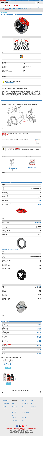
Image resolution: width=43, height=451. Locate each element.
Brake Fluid (8, 382)
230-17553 (39, 336)
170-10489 (39, 255)
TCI (19, 137)
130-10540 (39, 332)
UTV (15, 0)
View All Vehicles (37, 138)
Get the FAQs (14, 426)
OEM (21, 0)
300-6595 (39, 339)
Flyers (13, 417)
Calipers (23, 420)
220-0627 (39, 341)
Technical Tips (14, 432)
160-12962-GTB (38, 222)
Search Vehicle (24, 414)
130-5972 (39, 324)
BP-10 (39, 204)
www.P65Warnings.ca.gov (10, 82)
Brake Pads (32, 415)
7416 (40, 200)
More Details (8, 367)
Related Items (3, 12)
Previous (3, 399)
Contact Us (4, 415)
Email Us (23, 434)
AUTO (3, 0)
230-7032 (39, 353)
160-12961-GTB (38, 223)
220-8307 (39, 345)
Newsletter (4, 420)
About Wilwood (5, 414)
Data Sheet (14, 415)
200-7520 (39, 327)
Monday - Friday (24, 429)
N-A (40, 325)
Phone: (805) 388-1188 (25, 426)
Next (40, 399)
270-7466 (39, 286)
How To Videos (14, 429)
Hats (31, 417)
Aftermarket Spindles (25, 415)
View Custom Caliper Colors (21, 58)
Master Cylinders (33, 420)
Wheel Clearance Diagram (11, 74)
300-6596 (39, 337)
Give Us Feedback (6, 417)
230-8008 (39, 349)
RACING (9, 0)
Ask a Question (24, 432)
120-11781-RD (38, 185)
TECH (34, 0)
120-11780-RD (38, 187)
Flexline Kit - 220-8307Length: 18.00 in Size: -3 (8, 364)
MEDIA (28, 0)
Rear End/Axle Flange (25, 417)
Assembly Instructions (32, 167)
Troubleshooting (14, 434)
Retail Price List (14, 420)
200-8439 (39, 328)
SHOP (40, 0)
